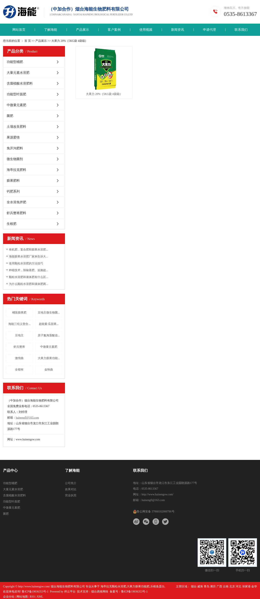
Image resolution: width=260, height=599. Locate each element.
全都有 (19, 369)
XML (40, 596)
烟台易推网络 (99, 591)
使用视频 (145, 29)
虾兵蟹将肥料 (16, 213)
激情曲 (19, 358)
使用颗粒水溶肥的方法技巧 (26, 263)
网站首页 (18, 29)
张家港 (246, 586)
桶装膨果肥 (19, 312)
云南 (226, 586)
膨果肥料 (13, 180)
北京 (232, 586)
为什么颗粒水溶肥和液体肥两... (28, 284)
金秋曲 (48, 369)
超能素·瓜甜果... (49, 323)
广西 (219, 586)
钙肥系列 (13, 191)
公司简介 (70, 483)
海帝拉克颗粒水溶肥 (113, 586)
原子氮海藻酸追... (49, 335)
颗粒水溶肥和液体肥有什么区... (28, 277)
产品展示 (82, 29)
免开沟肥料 (15, 148)
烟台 (194, 586)
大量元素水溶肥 (18, 72)
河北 (238, 586)
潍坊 (213, 586)
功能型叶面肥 (16, 94)
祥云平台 (70, 591)
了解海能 (50, 29)
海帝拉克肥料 (16, 169)
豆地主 (19, 335)
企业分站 (8, 596)
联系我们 (241, 29)
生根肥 (11, 223)
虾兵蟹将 (19, 346)
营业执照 (70, 495)
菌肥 (10, 116)
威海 (200, 586)
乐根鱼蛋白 (157, 586)
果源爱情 (13, 137)
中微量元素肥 (16, 105)
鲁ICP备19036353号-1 (35, 591)
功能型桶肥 (15, 62)
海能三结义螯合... (19, 323)
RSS (32, 596)
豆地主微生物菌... (49, 312)
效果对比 (70, 489)
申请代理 (209, 29)
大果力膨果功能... (49, 358)
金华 (254, 586)
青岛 (206, 586)
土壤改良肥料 (16, 126)
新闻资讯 (177, 29)
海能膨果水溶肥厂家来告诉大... (28, 256)
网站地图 (22, 596)
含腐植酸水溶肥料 (20, 83)
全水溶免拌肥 (16, 202)
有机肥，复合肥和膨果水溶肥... (28, 249)
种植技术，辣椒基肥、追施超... (28, 270)
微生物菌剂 (15, 159)
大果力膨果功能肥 (138, 586)
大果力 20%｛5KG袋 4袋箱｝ (104, 94)
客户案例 (114, 29)
